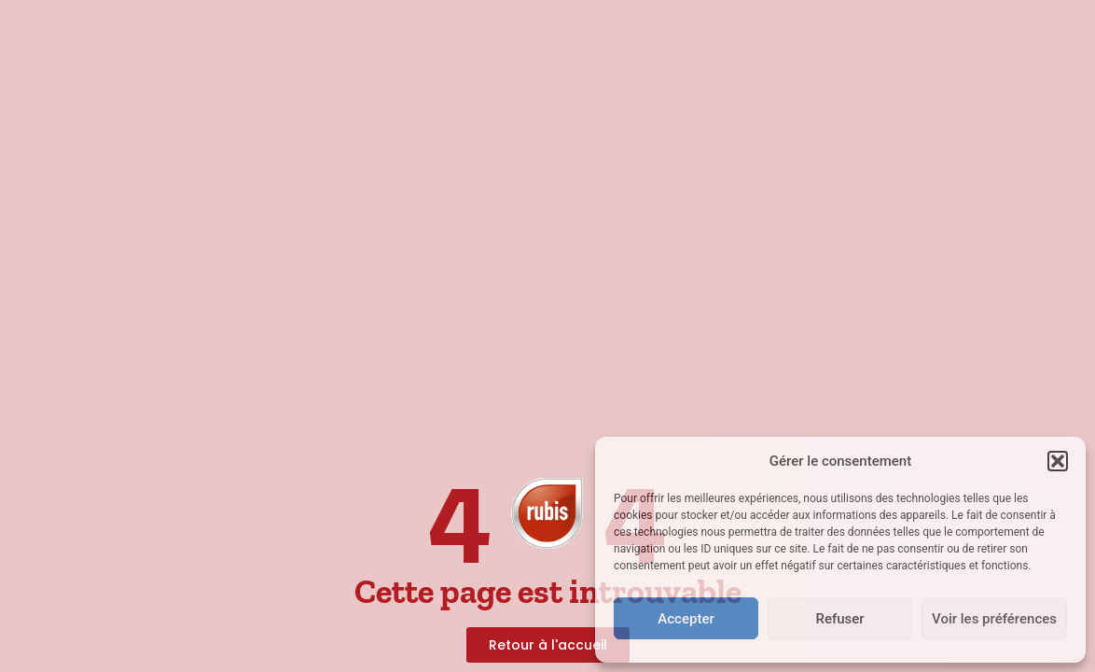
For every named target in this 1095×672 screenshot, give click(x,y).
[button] (1057, 461)
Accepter (686, 618)
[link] (547, 510)
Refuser (839, 618)
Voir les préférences (994, 618)
